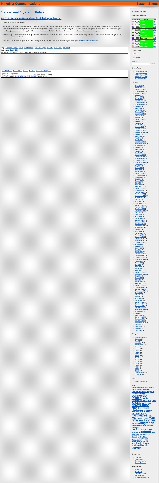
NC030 (137, 357)
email (21, 48)
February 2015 (139, 235)
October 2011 (139, 289)
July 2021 (138, 134)
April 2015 (138, 231)
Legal (49, 70)
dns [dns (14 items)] (149, 400)
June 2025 (138, 97)
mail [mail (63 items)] (134, 418)
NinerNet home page (139, 11)
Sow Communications (142, 477)
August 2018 (139, 177)
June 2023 (138, 115)
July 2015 (138, 229)
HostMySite (139, 459)
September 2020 (140, 143)
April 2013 (138, 266)
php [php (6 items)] (150, 430)
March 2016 (139, 218)
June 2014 (138, 248)
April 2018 (138, 184)
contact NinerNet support (89, 40)
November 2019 (140, 158)
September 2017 (140, 196)
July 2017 (138, 199)
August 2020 (139, 145)
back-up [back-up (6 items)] (146, 389)
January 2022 (139, 128)
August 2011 (139, 293)
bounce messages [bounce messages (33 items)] (143, 391)
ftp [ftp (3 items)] (145, 413)
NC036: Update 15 (141, 78)
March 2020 (139, 153)
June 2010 (138, 315)
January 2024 (139, 114)
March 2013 (139, 268)
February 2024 (139, 112)
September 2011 (140, 291)
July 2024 (138, 106)
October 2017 (139, 194)
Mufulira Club (139, 470)
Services (15, 70)
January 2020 (139, 155)
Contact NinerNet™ (41, 70)
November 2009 (140, 319)
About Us (32, 70)
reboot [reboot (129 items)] (146, 432)
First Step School (140, 473)
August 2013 (139, 261)
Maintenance (139, 344)
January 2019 (139, 173)
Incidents (138, 343)
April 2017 (138, 201)
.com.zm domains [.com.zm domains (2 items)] (148, 387)
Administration (140, 337)
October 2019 (139, 160)
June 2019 (138, 168)
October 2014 (139, 242)
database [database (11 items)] (142, 400)
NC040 (137, 369)
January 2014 (139, 253)
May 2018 (138, 183)
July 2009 (138, 324)
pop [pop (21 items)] (138, 432)
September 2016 (140, 210)
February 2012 (139, 283)
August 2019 (139, 164)
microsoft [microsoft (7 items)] (136, 423)
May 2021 (138, 138)
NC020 (137, 350)
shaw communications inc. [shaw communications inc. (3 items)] (141, 434)
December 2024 (140, 102)
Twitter (137, 57)
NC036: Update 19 (141, 71)
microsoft (66, 48)
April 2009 (138, 330)
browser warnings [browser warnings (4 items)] (138, 393)
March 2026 (139, 87)
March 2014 (139, 252)
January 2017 (139, 205)
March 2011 (139, 300)
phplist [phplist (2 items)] (134, 432)
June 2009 (138, 326)
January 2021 (139, 141)
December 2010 (140, 304)
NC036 (17, 50)
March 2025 (139, 99)
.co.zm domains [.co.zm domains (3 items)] (137, 387)
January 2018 (139, 188)
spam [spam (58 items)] (143, 436)
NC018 (137, 348)
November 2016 (140, 207)
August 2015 (139, 227)
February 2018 (139, 186)
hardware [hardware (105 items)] (139, 415)
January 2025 (139, 100)
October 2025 (139, 93)
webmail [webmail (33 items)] (137, 445)
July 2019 (138, 166)
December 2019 (140, 156)
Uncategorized (140, 372)
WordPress (14, 73)
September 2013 (140, 259)
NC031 (137, 359)
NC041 (137, 370)
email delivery (29, 48)
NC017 (137, 346)
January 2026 (139, 89)
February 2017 (139, 203)
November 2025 (140, 91)
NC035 (137, 363)
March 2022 (139, 125)
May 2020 (138, 151)
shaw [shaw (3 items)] (153, 432)
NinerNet (138, 457)
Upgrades (138, 374)
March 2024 (139, 110)
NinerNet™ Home (7, 70)
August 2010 (139, 311)
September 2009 (140, 322)
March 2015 (139, 233)
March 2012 (139, 281)
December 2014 (140, 238)
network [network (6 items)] (150, 426)
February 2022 (139, 127)
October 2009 (139, 321)
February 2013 (139, 270)
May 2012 (138, 279)
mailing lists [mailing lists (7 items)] (143, 418)
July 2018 (138, 179)
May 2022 (138, 123)
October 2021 (139, 130)
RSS (137, 54)
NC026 (137, 354)
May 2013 (138, 265)
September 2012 (140, 274)
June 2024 (138, 108)
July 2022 (138, 121)
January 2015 (139, 237)
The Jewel (138, 472)
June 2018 (138, 181)
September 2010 (140, 309)
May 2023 (138, 117)
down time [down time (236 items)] (140, 405)
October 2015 (139, 224)
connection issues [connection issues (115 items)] (140, 397)
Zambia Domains (140, 463)
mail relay (50, 48)
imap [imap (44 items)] (149, 415)
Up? (154, 22)
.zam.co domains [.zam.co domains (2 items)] (137, 389)
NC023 (137, 352)
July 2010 (138, 313)
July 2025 (138, 95)
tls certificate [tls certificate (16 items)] (140, 442)
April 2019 (138, 169)
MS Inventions (139, 475)
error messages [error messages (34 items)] (142, 411)
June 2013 (138, 263)
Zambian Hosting (140, 461)
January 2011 (139, 302)
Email (12, 50)
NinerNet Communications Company (25, 76)
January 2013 (139, 272)
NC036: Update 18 (141, 73)
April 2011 (138, 298)
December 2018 (140, 175)
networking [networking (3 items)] (135, 427)
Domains (138, 339)
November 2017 (140, 192)
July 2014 (138, 246)
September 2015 (140, 225)
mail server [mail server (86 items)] (147, 420)
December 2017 (140, 190)
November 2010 (140, 306)
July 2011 (138, 294)
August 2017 (139, 197)
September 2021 (140, 132)
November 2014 (140, 240)
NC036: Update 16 (141, 77)
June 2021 (138, 136)
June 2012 (138, 278)
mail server (58, 48)
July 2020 (138, 147)
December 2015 (140, 220)
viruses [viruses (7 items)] (145, 443)
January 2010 (139, 317)
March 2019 (139, 171)
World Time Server (141, 381)
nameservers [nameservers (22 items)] (139, 425)
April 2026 (138, 86)
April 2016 (138, 216)
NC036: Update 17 (141, 75)
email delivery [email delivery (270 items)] (140, 409)
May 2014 (138, 250)
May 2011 (138, 296)
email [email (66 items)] (135, 408)
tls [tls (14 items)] (144, 441)
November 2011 (140, 287)
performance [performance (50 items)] (140, 429)
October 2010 (139, 307)
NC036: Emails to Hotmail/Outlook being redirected (31, 18)
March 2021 (139, 140)
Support (25, 70)
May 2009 (138, 328)
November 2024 (140, 104)
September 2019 (140, 162)
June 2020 (138, 149)
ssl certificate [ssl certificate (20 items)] (140, 439)
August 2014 (139, 244)
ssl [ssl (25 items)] (142, 438)
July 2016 (138, 212)
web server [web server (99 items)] (140, 446)
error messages (40, 48)
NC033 (137, 361)
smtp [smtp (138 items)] (135, 436)
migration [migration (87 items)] (147, 423)
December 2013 (140, 255)
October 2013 (139, 257)
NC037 (137, 367)
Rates (20, 70)
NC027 (137, 356)
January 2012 (139, 285)
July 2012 (138, 276)
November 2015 (140, 222)
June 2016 (138, 214)
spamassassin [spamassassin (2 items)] (136, 439)
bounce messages (11, 48)
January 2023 (139, 119)
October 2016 (139, 209)
